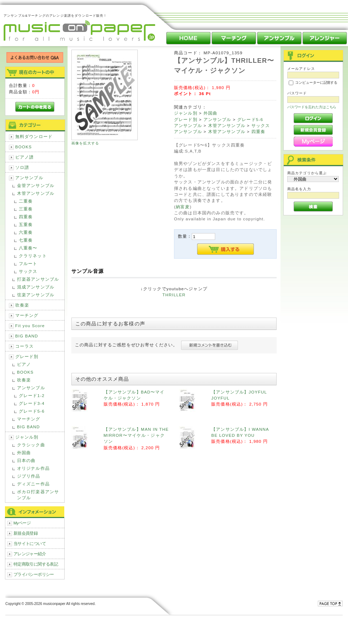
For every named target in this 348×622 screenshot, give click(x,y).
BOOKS (23, 146)
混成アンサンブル (35, 287)
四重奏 (26, 216)
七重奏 (26, 240)
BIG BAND (26, 336)
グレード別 (27, 356)
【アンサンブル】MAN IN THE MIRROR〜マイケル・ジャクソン (136, 435)
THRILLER (173, 294)
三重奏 (26, 209)
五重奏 (26, 224)
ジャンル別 (27, 437)
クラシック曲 (31, 444)
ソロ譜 (22, 167)
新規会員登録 (25, 533)
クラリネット (33, 255)
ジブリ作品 (28, 476)
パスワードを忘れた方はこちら (312, 107)
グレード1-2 (32, 395)
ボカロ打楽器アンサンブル (38, 494)
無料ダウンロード (34, 136)
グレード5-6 (32, 411)
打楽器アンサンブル (38, 279)
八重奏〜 (28, 248)
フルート (28, 263)
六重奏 (26, 232)
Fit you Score (30, 325)
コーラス (24, 346)
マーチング (27, 315)
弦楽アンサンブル (35, 294)
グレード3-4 (32, 403)
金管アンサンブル (35, 185)
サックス (28, 271)
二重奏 (26, 201)
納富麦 (183, 206)
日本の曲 (26, 460)
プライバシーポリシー (33, 574)
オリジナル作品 (33, 468)
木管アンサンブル (35, 193)
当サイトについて (29, 543)
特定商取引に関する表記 (35, 564)
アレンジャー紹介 (29, 553)
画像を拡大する (85, 143)
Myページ (22, 523)
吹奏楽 (22, 305)
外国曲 (24, 452)
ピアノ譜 (24, 157)
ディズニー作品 (33, 483)
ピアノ (24, 364)
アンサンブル (29, 177)
